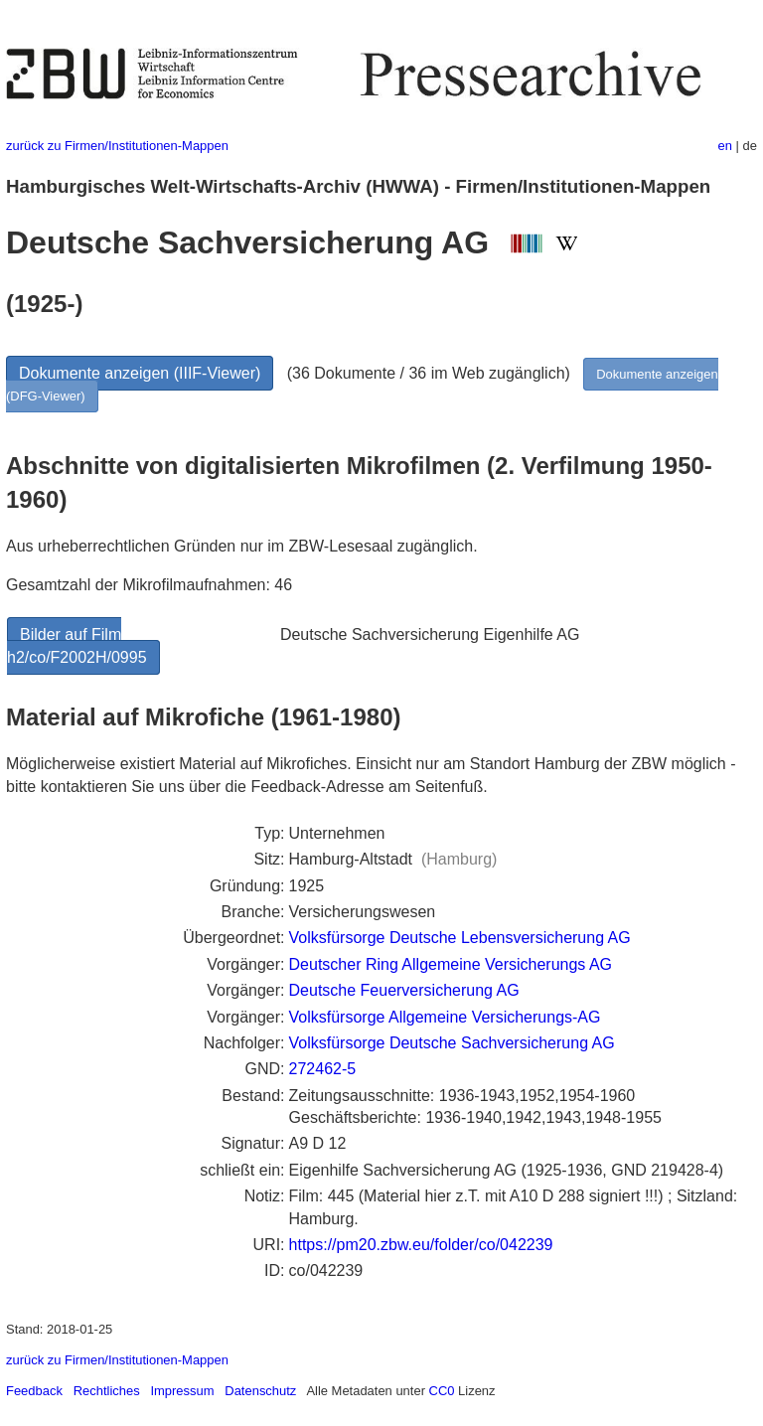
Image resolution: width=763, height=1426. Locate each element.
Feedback (34, 1390)
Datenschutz (260, 1390)
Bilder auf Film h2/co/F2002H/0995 (77, 645)
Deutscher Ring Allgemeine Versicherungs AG (451, 964)
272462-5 (323, 1068)
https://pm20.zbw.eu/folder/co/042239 (421, 1244)
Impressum (182, 1390)
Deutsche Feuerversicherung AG (404, 990)
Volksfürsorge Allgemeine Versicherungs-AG (445, 1017)
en (725, 145)
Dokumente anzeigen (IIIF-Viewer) (139, 373)
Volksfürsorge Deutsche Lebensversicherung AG (460, 937)
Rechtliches (107, 1390)
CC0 (442, 1390)
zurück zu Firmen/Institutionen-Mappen (117, 145)
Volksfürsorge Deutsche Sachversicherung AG (452, 1042)
